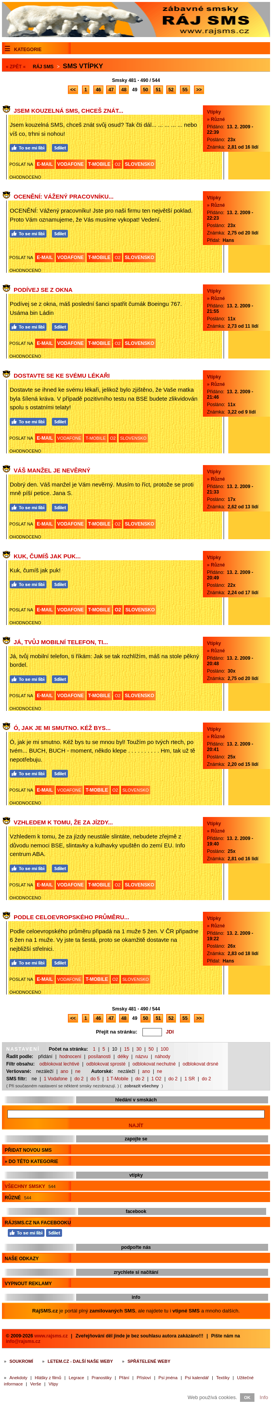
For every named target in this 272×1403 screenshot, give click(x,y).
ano (64, 1071)
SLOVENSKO (139, 164)
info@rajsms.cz (23, 1341)
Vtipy (53, 1384)
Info (264, 1397)
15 (126, 1049)
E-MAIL (45, 164)
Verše (35, 1384)
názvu (141, 1056)
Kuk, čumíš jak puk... (47, 556)
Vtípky (214, 112)
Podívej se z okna (43, 289)
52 (171, 89)
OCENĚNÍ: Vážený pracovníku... (64, 196)
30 (138, 1049)
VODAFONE (70, 164)
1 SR (190, 1079)
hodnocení (70, 1056)
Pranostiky (102, 1377)
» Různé (216, 119)
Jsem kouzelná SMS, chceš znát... (68, 110)
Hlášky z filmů (48, 1377)
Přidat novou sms (28, 1150)
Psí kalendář (197, 1377)
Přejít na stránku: (116, 1032)
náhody (162, 1056)
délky (122, 1056)
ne (77, 1071)
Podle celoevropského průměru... (71, 917)
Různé (18, 1198)
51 (158, 89)
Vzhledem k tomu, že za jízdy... (63, 822)
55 (184, 89)
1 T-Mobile (117, 1079)
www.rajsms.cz (51, 1336)
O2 (118, 164)
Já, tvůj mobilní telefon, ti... (61, 642)
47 (111, 89)
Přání (124, 1377)
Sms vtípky (83, 66)
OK (247, 1397)
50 (145, 89)
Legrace (76, 1377)
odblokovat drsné (200, 1064)
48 (123, 89)
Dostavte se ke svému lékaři (62, 375)
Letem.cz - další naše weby (80, 1361)
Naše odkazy (22, 1258)
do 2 (79, 1079)
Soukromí (21, 1361)
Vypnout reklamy (28, 1283)
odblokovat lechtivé (59, 1064)
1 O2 (156, 1079)
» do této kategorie (31, 1161)
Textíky (222, 1377)
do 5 (95, 1079)
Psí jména (168, 1377)
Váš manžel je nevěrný (52, 470)
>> (199, 89)
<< (73, 89)
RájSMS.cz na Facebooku (38, 1222)
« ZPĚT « (16, 66)
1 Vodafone (56, 1079)
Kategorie (27, 49)
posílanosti (99, 1056)
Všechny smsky (30, 1186)
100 (165, 1049)
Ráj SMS (43, 66)
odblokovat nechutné (154, 1064)
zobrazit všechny (141, 1085)
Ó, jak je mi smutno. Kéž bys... (62, 728)
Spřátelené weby (149, 1361)
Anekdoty (18, 1377)
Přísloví (144, 1377)
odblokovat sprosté (106, 1064)
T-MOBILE (99, 164)
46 (98, 89)
